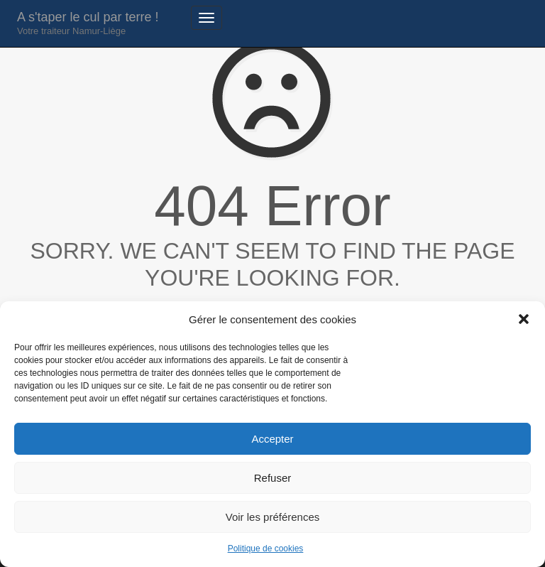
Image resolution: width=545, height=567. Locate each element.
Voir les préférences (273, 517)
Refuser (273, 478)
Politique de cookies (266, 549)
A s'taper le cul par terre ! (88, 23)
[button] (524, 319)
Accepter (272, 439)
